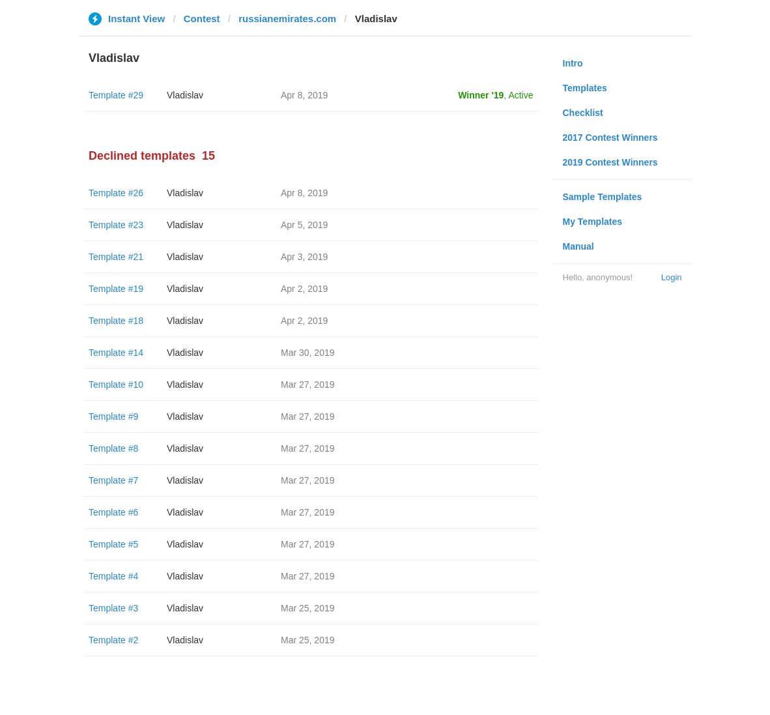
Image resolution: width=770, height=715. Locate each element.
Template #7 (113, 480)
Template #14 (116, 352)
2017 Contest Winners (610, 137)
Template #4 (113, 576)
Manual (578, 246)
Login (671, 277)
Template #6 (113, 512)
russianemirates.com (287, 18)
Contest (202, 18)
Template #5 (113, 544)
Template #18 (116, 320)
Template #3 (113, 608)
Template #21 (116, 257)
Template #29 (116, 95)
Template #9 (113, 416)
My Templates (593, 221)
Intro (573, 63)
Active (520, 95)
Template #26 (116, 193)
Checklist (583, 113)
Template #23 (116, 225)
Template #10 (116, 384)
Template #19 (116, 289)
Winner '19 (481, 95)
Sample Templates (602, 197)
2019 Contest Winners (610, 162)
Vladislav (185, 95)
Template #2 (113, 640)
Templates (585, 88)
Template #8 (113, 448)
